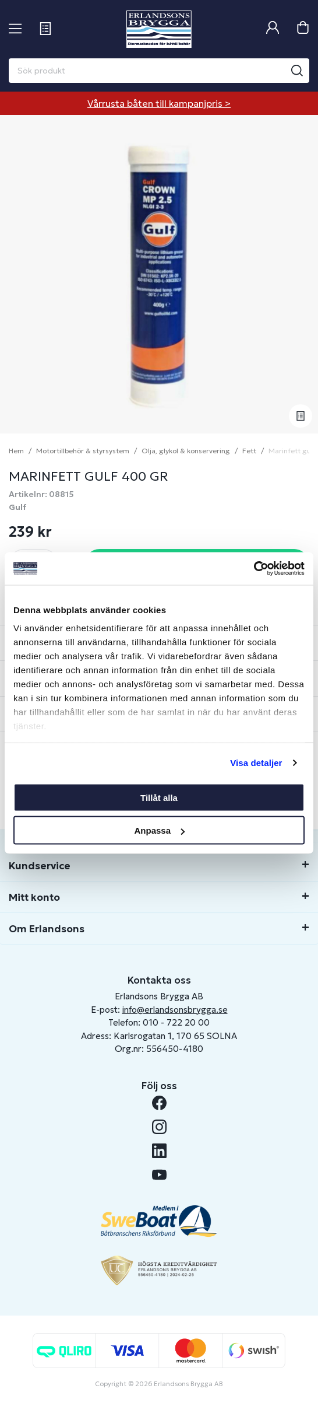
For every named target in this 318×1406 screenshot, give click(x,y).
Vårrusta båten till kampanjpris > (159, 103)
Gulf (18, 507)
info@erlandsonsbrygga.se (175, 1009)
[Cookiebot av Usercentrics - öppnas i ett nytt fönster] (254, 568)
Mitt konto (34, 897)
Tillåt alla (159, 797)
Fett (249, 450)
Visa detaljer (256, 763)
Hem (16, 450)
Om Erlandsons (46, 928)
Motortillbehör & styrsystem (82, 450)
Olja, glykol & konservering (186, 450)
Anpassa (159, 830)
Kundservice (39, 865)
